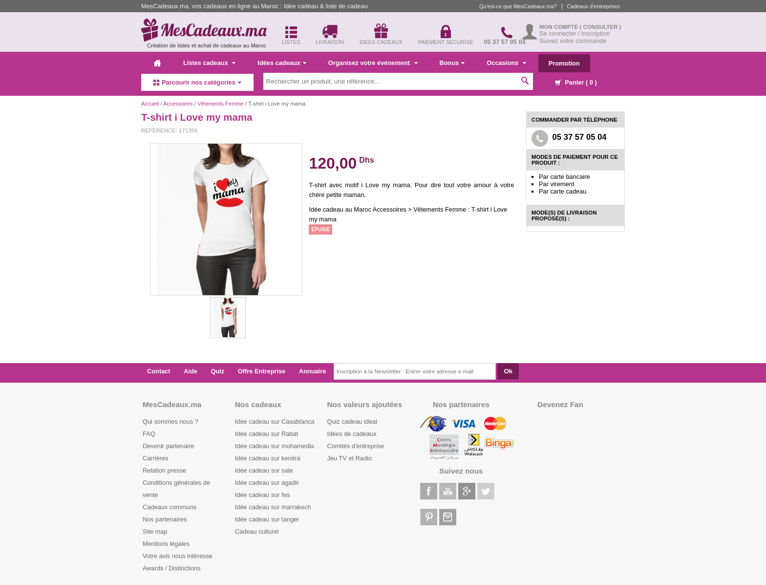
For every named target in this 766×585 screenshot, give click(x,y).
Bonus (452, 62)
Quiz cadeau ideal (352, 421)
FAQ (149, 433)
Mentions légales (166, 543)
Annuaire (312, 371)
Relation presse (164, 470)
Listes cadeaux (209, 62)
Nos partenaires (165, 519)
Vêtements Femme (220, 104)
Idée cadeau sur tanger (267, 519)
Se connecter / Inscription (574, 33)
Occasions (506, 62)
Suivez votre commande (572, 40)
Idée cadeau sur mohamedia (274, 446)
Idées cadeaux (281, 62)
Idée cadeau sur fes (262, 494)
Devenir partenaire (168, 446)
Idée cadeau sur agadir (267, 482)
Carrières (156, 458)
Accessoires (178, 104)
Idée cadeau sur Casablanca (275, 421)
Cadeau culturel (257, 531)
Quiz (218, 371)
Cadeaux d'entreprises (593, 6)
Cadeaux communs (169, 507)
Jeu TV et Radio (349, 458)
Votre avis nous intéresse (178, 556)
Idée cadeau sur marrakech (273, 507)
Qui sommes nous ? (170, 421)
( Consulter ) (600, 27)
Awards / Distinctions (172, 568)
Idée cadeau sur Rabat (266, 433)
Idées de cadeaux (352, 433)
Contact (158, 371)
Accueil (150, 104)
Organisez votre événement (373, 62)
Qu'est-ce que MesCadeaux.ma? (518, 6)
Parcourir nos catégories (197, 82)
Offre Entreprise (261, 371)
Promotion (564, 63)
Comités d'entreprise (355, 446)
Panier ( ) (576, 82)
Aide (190, 371)
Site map (155, 531)
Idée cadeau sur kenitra (267, 458)
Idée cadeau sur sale (264, 470)
